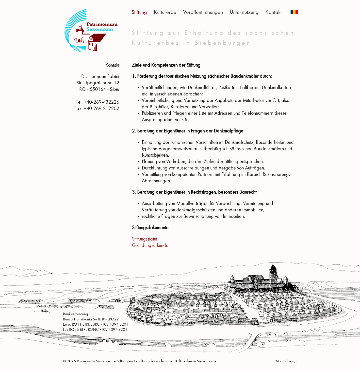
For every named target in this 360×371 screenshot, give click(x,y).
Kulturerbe (165, 12)
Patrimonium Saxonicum (91, 30)
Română (294, 12)
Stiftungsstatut (144, 239)
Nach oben (284, 361)
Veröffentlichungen (203, 12)
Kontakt (273, 12)
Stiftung (139, 12)
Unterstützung (244, 12)
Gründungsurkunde (150, 245)
